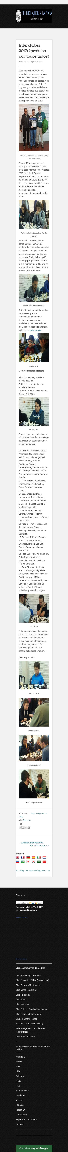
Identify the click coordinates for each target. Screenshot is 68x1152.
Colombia (20, 1076)
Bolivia (19, 1061)
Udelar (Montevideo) (25, 1036)
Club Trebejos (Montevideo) (28, 1014)
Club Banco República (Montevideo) (32, 980)
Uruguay (20, 1124)
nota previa (35, 330)
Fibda (18, 1081)
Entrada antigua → (39, 845)
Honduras (20, 1095)
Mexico (19, 1100)
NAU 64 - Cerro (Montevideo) (29, 1023)
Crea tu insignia (21, 959)
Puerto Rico (21, 1114)
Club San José (22, 1004)
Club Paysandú (23, 995)
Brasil (18, 1066)
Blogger (44, 1148)
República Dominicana (26, 1119)
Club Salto (21, 999)
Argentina (20, 1057)
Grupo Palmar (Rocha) (26, 1019)
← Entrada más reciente (31, 842)
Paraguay (20, 1110)
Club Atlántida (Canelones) (28, 975)
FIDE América (22, 1090)
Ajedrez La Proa (22, 918)
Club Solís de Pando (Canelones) (31, 1009)
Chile (18, 1071)
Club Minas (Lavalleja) (26, 990)
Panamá (20, 1105)
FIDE (18, 1086)
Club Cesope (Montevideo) (28, 985)
